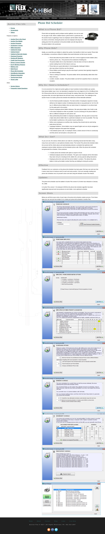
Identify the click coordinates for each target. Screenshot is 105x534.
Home (66, 1)
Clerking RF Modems (17, 58)
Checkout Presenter (16, 56)
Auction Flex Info (13, 18)
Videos (13, 32)
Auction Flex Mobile (16, 41)
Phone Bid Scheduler (17, 71)
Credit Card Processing (17, 60)
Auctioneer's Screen (17, 45)
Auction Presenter (16, 43)
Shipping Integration (17, 75)
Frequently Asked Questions (19, 88)
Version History (15, 86)
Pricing (54, 18)
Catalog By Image (16, 49)
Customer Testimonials (67, 18)
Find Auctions (35, 18)
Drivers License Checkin (18, 62)
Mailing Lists (14, 66)
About (72, 1)
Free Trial (45, 18)
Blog (84, 1)
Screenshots (14, 30)
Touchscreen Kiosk (16, 77)
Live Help (95, 1)
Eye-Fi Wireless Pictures (18, 64)
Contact (78, 1)
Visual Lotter (14, 79)
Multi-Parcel (14, 69)
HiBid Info (24, 18)
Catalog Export (15, 52)
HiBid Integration (16, 47)
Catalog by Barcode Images (19, 54)
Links (89, 1)
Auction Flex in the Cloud (18, 39)
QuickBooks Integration (18, 73)
